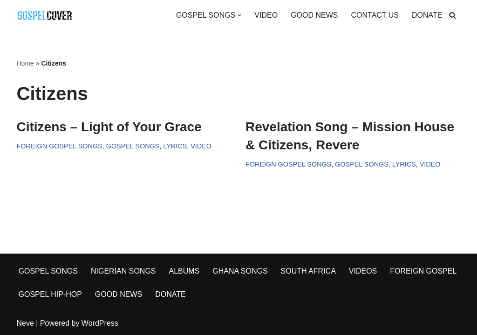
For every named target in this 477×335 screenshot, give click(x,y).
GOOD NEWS (314, 15)
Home (25, 63)
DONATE (427, 15)
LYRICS (175, 146)
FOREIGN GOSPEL (423, 271)
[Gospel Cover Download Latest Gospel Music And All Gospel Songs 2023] (45, 15)
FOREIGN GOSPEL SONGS (59, 146)
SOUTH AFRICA (308, 271)
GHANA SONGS (239, 271)
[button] (239, 15)
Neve (25, 323)
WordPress (100, 323)
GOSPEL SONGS (133, 146)
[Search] (452, 15)
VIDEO (266, 15)
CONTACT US (375, 15)
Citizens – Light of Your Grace (109, 127)
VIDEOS (363, 271)
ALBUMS (184, 271)
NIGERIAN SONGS (123, 271)
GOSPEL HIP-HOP (50, 294)
